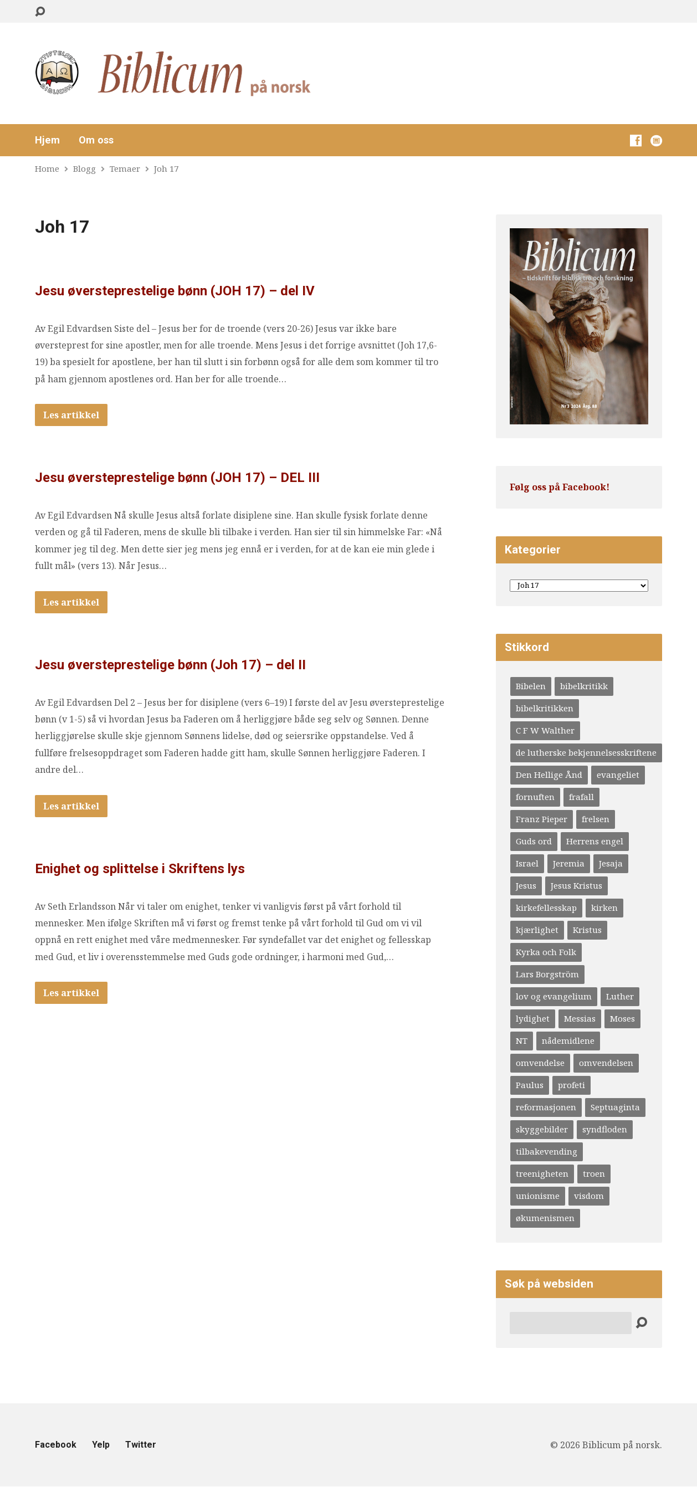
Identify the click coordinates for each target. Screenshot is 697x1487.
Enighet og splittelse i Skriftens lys (140, 868)
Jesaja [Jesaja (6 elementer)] (611, 863)
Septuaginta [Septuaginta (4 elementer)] (615, 1106)
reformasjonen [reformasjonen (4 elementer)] (546, 1106)
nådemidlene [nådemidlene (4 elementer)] (568, 1040)
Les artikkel (71, 415)
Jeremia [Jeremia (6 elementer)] (569, 863)
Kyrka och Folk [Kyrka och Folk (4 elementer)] (546, 951)
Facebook (55, 1444)
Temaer (125, 168)
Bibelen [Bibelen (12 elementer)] (531, 685)
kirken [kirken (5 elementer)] (604, 907)
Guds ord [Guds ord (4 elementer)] (534, 841)
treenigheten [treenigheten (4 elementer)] (542, 1173)
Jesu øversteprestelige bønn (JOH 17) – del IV (175, 291)
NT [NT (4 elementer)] (521, 1040)
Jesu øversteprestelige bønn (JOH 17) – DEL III (177, 477)
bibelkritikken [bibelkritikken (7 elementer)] (544, 708)
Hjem (47, 140)
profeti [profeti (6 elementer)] (571, 1084)
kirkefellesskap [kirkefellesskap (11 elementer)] (546, 907)
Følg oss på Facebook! (559, 487)
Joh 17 (166, 168)
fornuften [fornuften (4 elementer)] (535, 796)
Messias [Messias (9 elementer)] (580, 1018)
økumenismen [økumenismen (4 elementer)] (545, 1217)
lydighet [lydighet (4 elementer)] (533, 1018)
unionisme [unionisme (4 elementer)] (538, 1195)
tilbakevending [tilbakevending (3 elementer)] (546, 1151)
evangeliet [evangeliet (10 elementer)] (618, 774)
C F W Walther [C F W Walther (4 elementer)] (545, 730)
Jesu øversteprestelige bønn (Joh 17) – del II (170, 665)
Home (47, 168)
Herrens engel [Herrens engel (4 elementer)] (594, 841)
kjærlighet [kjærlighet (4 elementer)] (537, 929)
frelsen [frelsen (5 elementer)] (595, 818)
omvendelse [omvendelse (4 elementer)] (540, 1062)
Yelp (101, 1444)
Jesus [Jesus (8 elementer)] (526, 885)
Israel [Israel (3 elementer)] (527, 863)
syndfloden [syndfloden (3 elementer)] (604, 1129)
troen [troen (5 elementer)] (594, 1173)
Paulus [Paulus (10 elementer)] (530, 1084)
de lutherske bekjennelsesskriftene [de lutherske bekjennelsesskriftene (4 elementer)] (586, 752)
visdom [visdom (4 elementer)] (589, 1195)
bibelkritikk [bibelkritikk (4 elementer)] (584, 685)
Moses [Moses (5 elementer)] (622, 1018)
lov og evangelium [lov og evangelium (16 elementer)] (554, 996)
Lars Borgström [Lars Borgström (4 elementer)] (547, 974)
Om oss (96, 140)
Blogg (84, 168)
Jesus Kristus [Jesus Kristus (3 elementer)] (576, 885)
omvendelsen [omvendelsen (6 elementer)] (606, 1062)
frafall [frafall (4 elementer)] (581, 796)
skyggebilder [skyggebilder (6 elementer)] (542, 1129)
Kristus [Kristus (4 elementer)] (587, 929)
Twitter (140, 1444)
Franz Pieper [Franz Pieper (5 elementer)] (541, 818)
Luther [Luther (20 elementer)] (620, 996)
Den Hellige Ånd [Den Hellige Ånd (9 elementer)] (549, 774)
